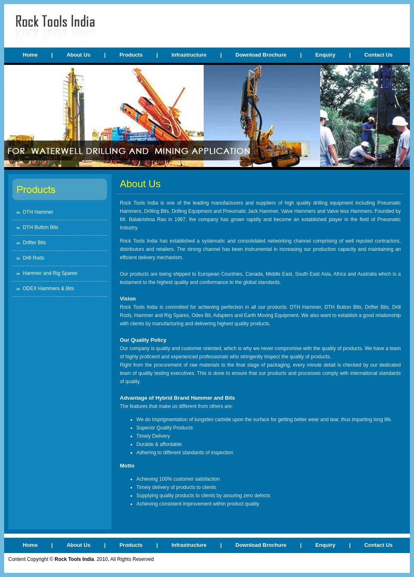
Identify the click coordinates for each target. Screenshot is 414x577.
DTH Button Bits (40, 227)
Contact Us (378, 55)
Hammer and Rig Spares (50, 273)
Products (131, 55)
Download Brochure (261, 55)
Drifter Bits (34, 243)
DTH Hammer (38, 212)
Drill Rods (33, 258)
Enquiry (325, 55)
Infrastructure (189, 55)
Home (30, 55)
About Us (78, 55)
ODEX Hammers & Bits (48, 288)
